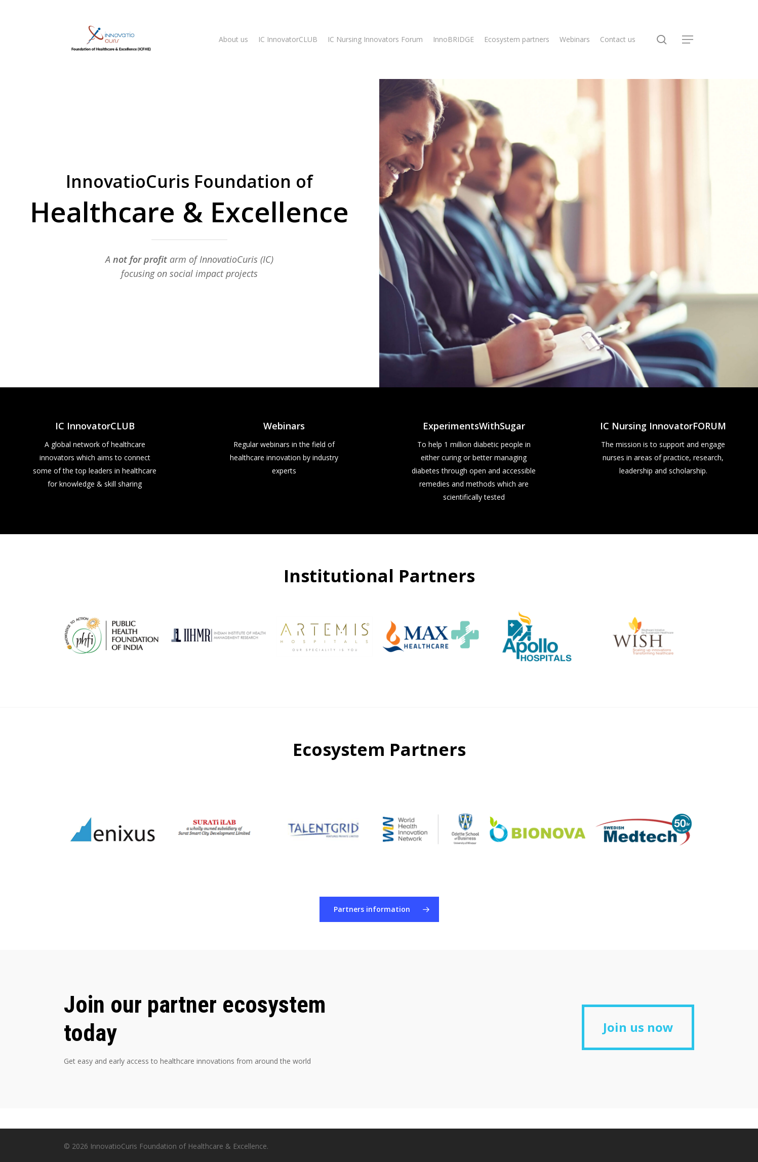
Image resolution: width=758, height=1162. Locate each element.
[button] (688, 39)
